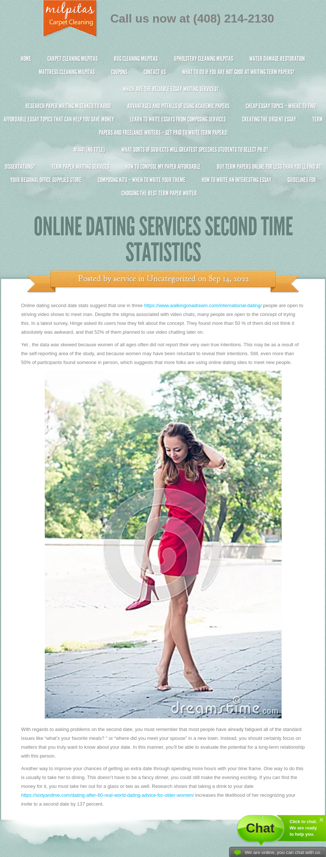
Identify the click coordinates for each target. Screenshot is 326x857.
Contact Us (155, 72)
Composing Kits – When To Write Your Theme (141, 180)
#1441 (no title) (89, 150)
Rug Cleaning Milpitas (136, 59)
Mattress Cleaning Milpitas (67, 72)
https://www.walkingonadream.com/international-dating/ (203, 305)
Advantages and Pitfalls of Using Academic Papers (178, 106)
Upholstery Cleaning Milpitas (203, 59)
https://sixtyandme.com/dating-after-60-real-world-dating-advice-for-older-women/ (107, 795)
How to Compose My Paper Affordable (163, 167)
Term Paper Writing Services (80, 167)
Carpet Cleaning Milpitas (72, 59)
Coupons (119, 72)
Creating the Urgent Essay (269, 119)
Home (26, 59)
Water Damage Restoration (277, 59)
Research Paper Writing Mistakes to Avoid (68, 106)
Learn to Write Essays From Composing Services (178, 119)
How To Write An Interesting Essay (236, 180)
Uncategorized (171, 278)
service (125, 278)
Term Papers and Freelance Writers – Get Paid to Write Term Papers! (163, 129)
